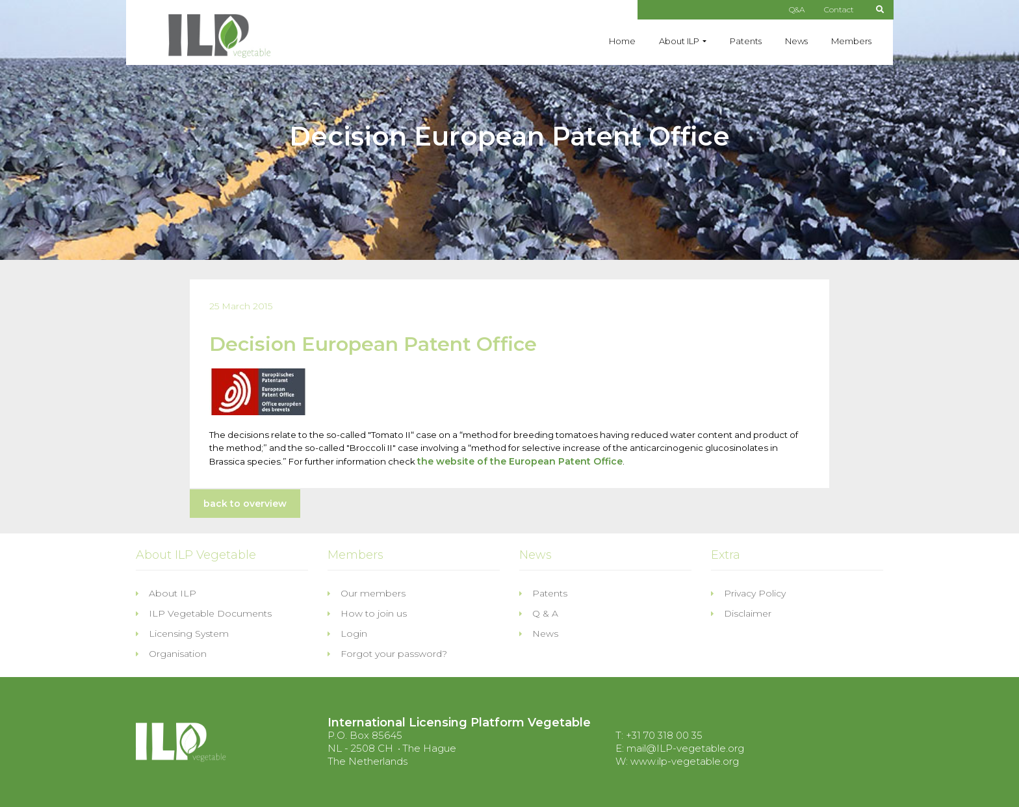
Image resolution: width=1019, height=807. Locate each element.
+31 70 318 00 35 (664, 735)
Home (622, 41)
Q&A (797, 9)
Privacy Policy (748, 593)
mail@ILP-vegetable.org (685, 748)
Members (851, 41)
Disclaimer (741, 613)
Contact (839, 9)
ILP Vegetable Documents (204, 613)
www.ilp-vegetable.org (684, 761)
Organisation (171, 654)
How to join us (367, 613)
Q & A (538, 613)
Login (347, 633)
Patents (746, 41)
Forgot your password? (387, 654)
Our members (367, 593)
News (796, 41)
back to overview (245, 503)
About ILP (679, 41)
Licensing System (182, 633)
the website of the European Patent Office (520, 461)
